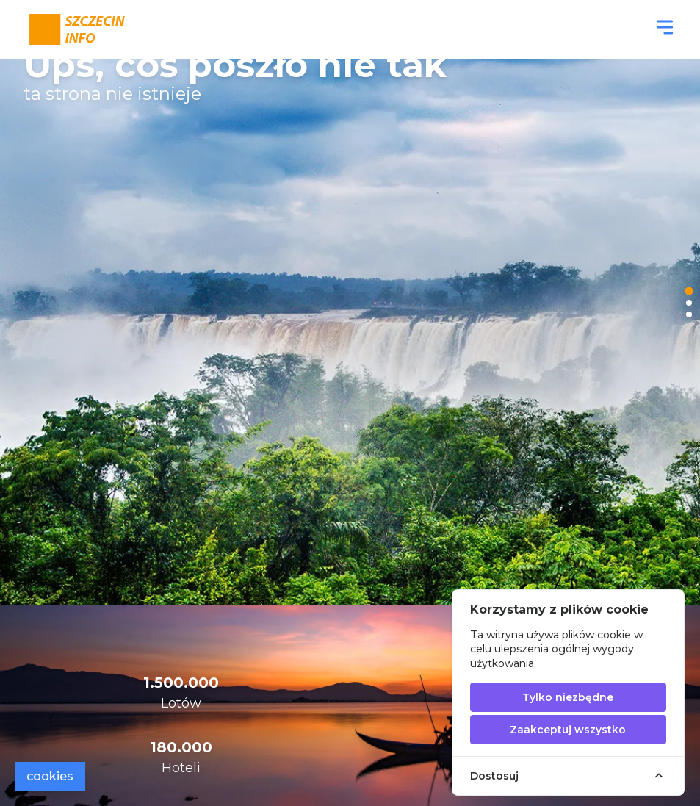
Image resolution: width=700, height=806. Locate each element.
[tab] (689, 291)
